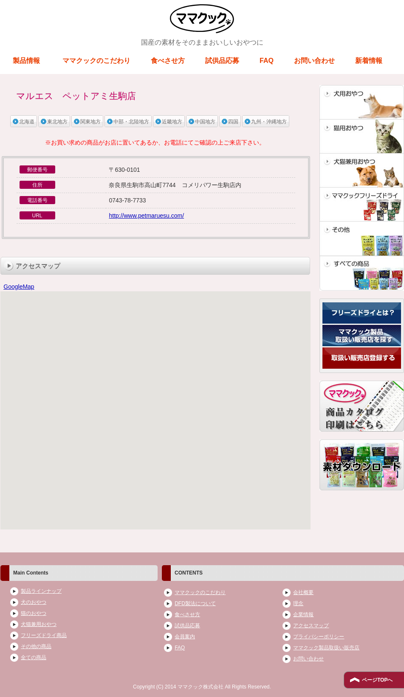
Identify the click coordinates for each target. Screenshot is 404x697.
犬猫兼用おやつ (39, 624)
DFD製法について (195, 603)
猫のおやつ (33, 613)
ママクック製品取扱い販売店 (326, 648)
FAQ (267, 60)
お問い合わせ (314, 60)
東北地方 (57, 122)
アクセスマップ (311, 626)
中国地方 (205, 122)
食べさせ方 (168, 60)
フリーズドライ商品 (44, 635)
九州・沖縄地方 (269, 122)
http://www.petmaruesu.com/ (146, 215)
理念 (298, 603)
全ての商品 (33, 657)
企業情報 (303, 614)
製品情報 (26, 60)
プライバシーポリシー (318, 637)
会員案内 (185, 637)
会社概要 (303, 592)
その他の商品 (36, 646)
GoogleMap (18, 286)
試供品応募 (222, 60)
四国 (233, 122)
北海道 (26, 122)
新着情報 (368, 60)
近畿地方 (172, 122)
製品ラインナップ (41, 591)
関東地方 (90, 122)
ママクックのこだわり (96, 60)
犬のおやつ (33, 602)
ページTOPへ (377, 680)
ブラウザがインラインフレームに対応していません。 (155, 410)
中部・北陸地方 (131, 122)
